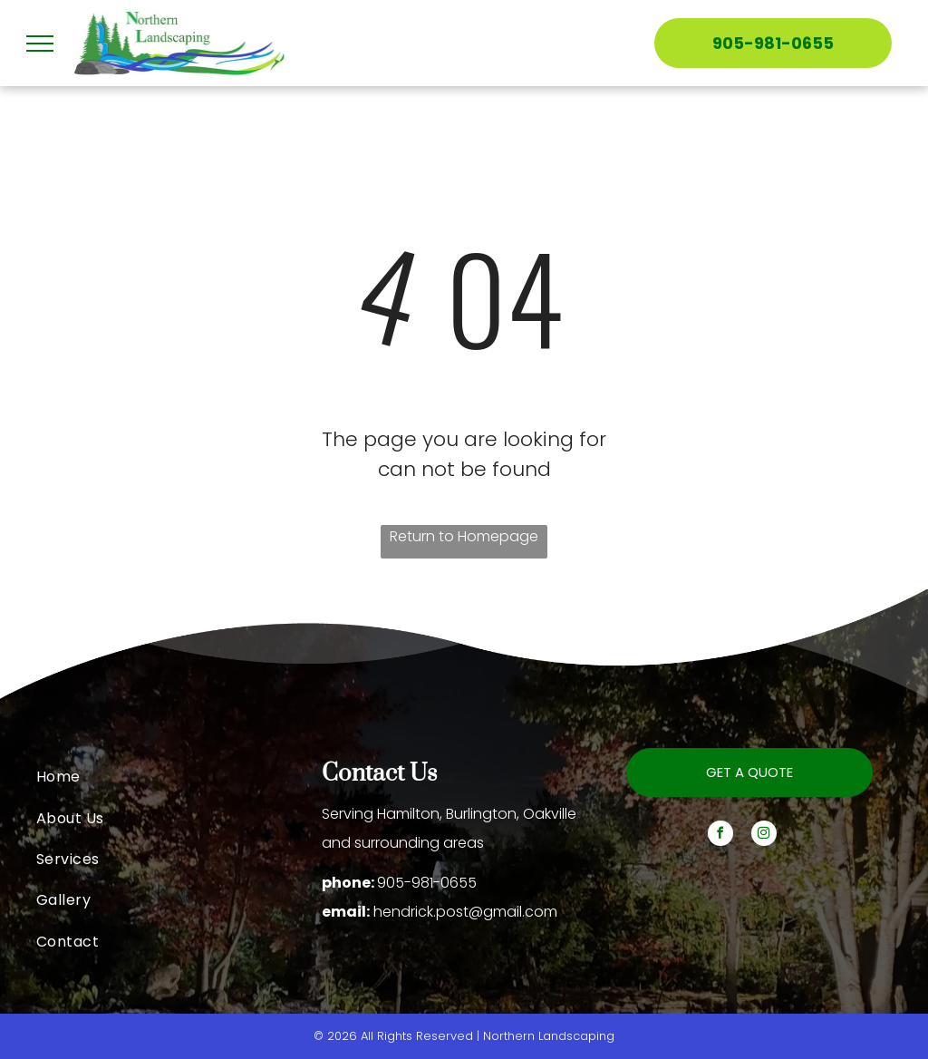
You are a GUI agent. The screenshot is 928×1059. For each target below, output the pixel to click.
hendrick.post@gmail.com (465, 911)
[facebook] (720, 835)
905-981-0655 (427, 882)
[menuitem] (179, 776)
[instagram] (764, 835)
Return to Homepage (464, 536)
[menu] (39, 43)
